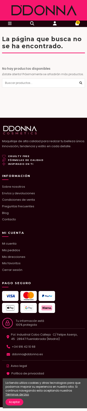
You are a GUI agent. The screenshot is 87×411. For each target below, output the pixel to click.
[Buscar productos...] (81, 83)
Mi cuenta (9, 243)
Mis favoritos (11, 263)
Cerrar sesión (12, 270)
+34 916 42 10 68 (23, 346)
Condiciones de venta (18, 199)
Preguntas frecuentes (18, 206)
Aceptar (14, 402)
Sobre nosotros (13, 186)
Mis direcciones (13, 257)
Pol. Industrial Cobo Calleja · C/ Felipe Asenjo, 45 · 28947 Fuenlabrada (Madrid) (44, 336)
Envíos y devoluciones (18, 193)
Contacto (9, 219)
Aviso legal (19, 366)
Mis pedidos (11, 250)
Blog (5, 213)
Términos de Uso (17, 394)
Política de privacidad (27, 373)
